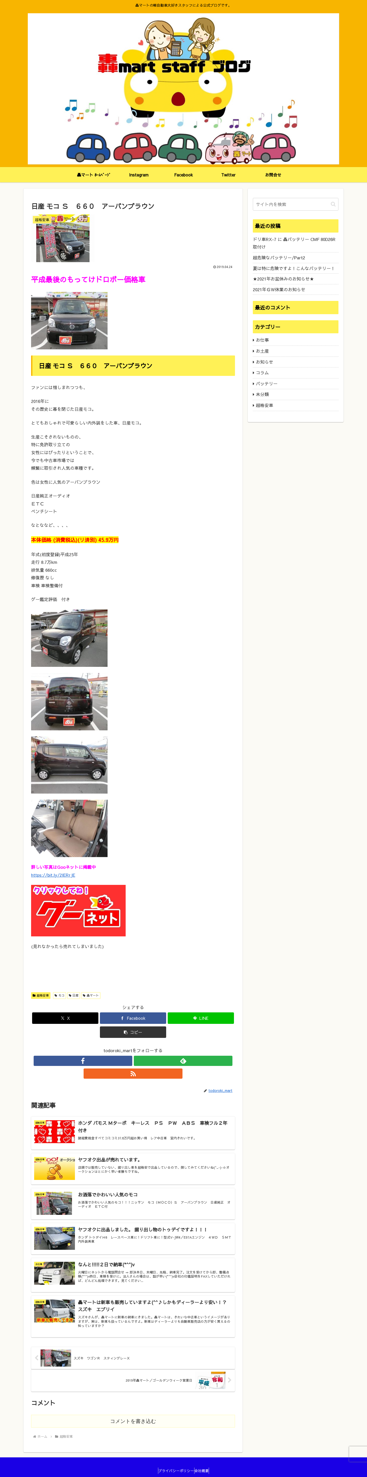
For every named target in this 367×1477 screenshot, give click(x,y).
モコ (59, 995)
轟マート (91, 995)
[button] (133, 1032)
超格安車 (41, 995)
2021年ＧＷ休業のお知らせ (279, 289)
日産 (74, 995)
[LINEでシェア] (201, 1018)
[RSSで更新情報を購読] (145, 1061)
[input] (295, 204)
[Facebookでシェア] (133, 1018)
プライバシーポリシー (174, 1461)
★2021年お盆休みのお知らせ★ (283, 279)
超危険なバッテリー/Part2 (279, 257)
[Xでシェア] (65, 1018)
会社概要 (204, 1461)
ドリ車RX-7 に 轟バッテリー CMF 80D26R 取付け (294, 243)
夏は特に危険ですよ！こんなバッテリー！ (294, 268)
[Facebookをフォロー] (121, 1061)
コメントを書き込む (133, 1411)
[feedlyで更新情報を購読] (133, 1061)
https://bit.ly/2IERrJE (53, 875)
